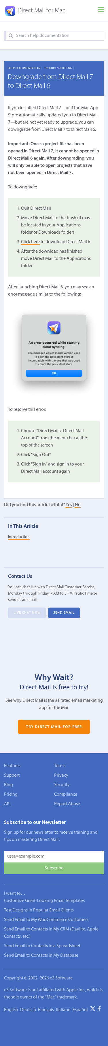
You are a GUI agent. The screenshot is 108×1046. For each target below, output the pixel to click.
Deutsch (28, 1010)
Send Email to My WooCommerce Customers (46, 920)
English (11, 1010)
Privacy (61, 775)
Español (80, 1010)
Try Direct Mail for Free (54, 727)
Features (12, 766)
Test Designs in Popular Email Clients (39, 910)
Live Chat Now (27, 613)
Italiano (63, 1010)
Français (46, 1010)
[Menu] (101, 11)
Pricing (11, 794)
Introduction (19, 537)
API (7, 804)
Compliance (65, 794)
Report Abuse (67, 804)
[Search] (11, 36)
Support (12, 775)
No (78, 505)
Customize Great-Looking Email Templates (44, 901)
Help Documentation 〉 (26, 68)
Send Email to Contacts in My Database (41, 955)
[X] (93, 1010)
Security (62, 785)
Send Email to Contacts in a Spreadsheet (42, 946)
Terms (59, 766)
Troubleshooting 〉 (60, 68)
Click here (30, 242)
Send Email (64, 613)
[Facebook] (99, 1010)
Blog (8, 785)
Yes (69, 505)
